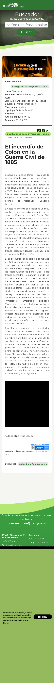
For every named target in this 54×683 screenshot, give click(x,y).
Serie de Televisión (25, 110)
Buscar (26, 32)
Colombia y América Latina (33, 464)
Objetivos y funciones (11, 545)
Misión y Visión (8, 541)
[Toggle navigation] (51, 5)
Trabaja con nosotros (38, 542)
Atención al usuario (38, 538)
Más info (6, 623)
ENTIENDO (42, 617)
